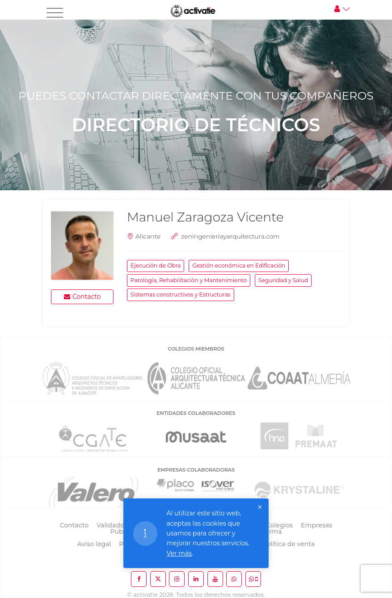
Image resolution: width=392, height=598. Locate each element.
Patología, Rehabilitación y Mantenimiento (189, 280)
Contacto (82, 297)
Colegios (279, 525)
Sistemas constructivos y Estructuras (181, 294)
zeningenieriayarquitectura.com (230, 236)
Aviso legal (94, 544)
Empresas (316, 525)
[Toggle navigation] (54, 13)
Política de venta (288, 544)
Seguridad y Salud (283, 280)
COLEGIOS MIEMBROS (196, 349)
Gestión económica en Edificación (238, 265)
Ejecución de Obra (156, 265)
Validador (111, 525)
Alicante (147, 236)
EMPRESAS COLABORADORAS (196, 470)
